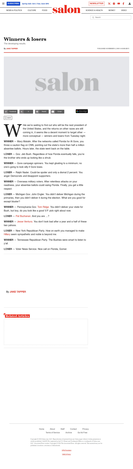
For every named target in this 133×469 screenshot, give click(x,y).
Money (112, 10)
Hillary (7, 234)
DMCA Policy (66, 454)
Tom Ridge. (44, 207)
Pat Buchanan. (23, 216)
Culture (32, 10)
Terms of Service (53, 433)
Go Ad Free (82, 433)
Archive (68, 433)
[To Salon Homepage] (66, 9)
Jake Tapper (12, 49)
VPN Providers (66, 450)
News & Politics (14, 10)
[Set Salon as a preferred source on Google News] (82, 111)
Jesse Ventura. (25, 222)
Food (44, 10)
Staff (62, 429)
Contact (73, 429)
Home (41, 429)
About (52, 429)
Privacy (85, 429)
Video (124, 10)
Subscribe (13, 4)
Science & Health (94, 10)
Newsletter (96, 4)
